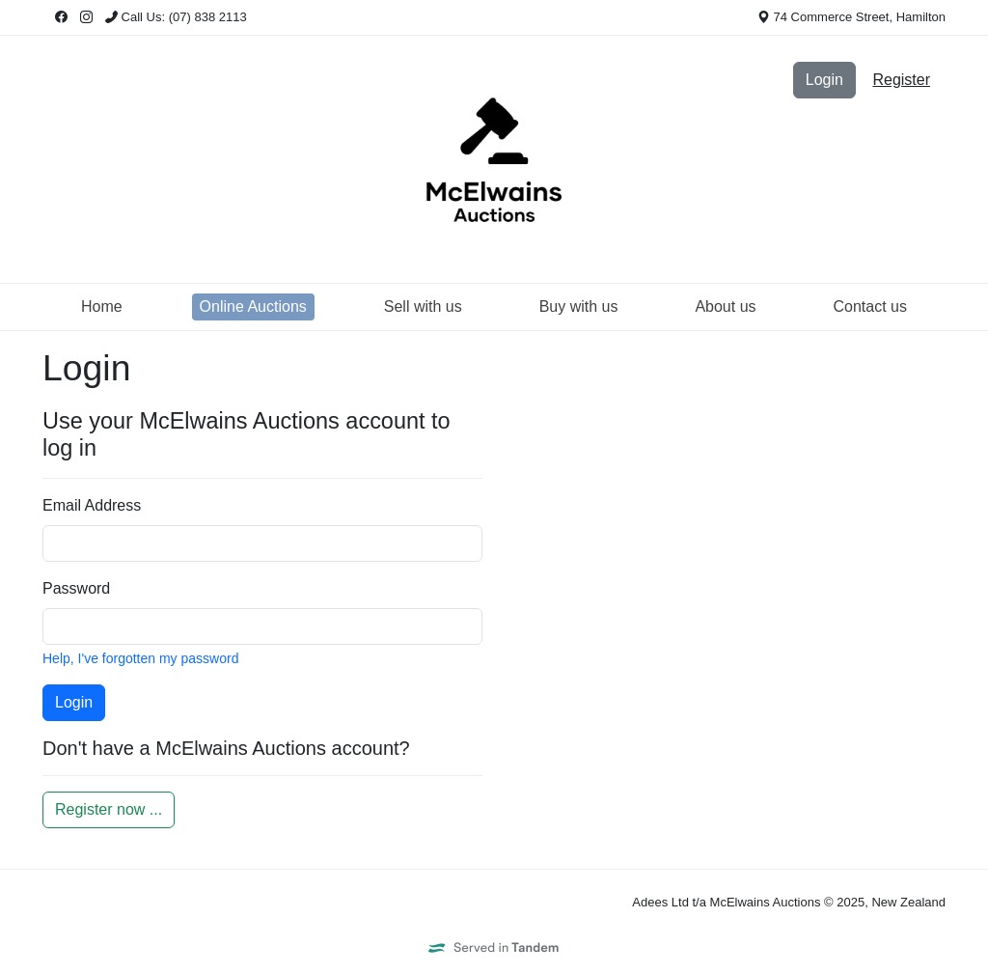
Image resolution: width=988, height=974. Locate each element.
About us (725, 306)
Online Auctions (253, 306)
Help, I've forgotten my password (140, 658)
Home (102, 306)
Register (901, 79)
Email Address (91, 505)
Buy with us (578, 306)
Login (824, 79)
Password (76, 588)
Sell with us (423, 306)
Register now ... (108, 809)
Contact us (870, 306)
